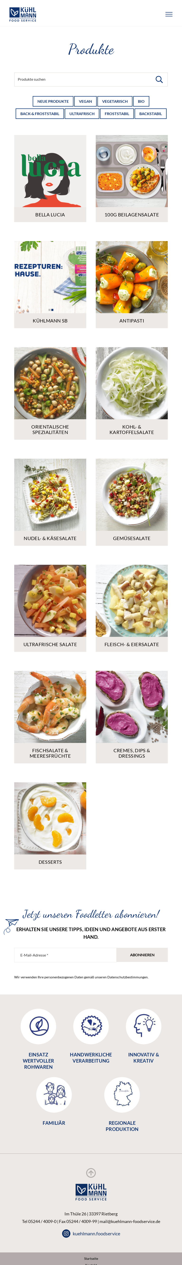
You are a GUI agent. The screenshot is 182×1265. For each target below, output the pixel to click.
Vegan (85, 101)
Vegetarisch (115, 101)
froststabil (117, 113)
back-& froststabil (39, 113)
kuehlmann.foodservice (91, 1233)
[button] (159, 79)
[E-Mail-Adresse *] (65, 955)
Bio (141, 101)
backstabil (150, 113)
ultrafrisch (82, 113)
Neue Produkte (53, 101)
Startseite (91, 1258)
